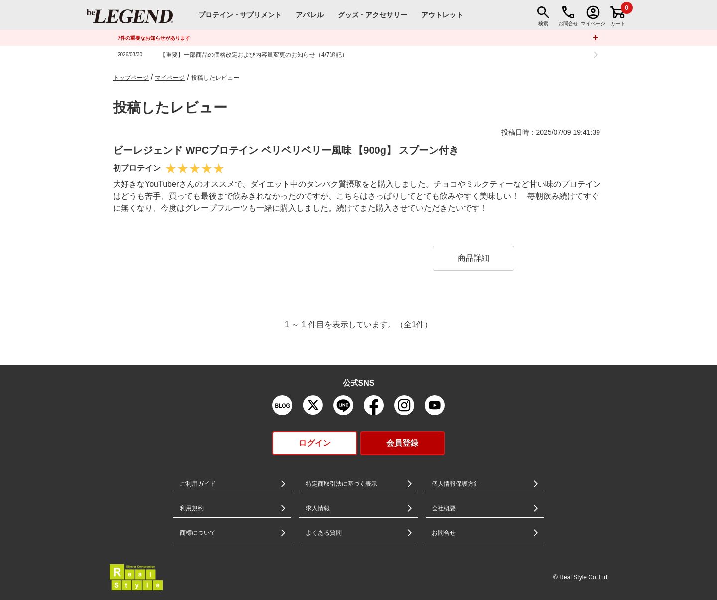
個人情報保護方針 (455, 483)
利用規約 (192, 508)
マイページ (170, 77)
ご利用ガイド (198, 483)
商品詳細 (473, 258)
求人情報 (318, 508)
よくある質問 (324, 532)
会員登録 (402, 443)
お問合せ (444, 532)
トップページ (131, 77)
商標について (198, 532)
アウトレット (442, 15)
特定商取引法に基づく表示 (341, 483)
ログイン (315, 443)
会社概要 (444, 508)
